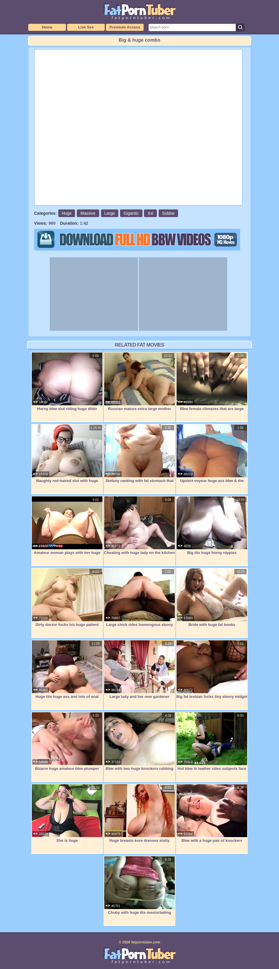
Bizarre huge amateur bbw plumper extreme (67, 744)
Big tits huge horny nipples (212, 525)
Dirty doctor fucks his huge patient (67, 597)
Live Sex (86, 27)
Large (109, 213)
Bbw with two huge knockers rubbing (139, 741)
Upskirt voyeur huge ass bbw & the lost (212, 456)
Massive (87, 213)
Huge (67, 213)
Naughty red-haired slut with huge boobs (67, 456)
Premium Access (124, 27)
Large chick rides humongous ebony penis (139, 600)
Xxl (150, 213)
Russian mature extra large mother (139, 381)
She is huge (67, 813)
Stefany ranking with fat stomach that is (139, 456)
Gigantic (131, 213)
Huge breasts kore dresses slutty (139, 813)
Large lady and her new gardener (139, 669)
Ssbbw (168, 213)
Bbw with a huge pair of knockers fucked (212, 816)
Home (47, 27)
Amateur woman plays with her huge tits (67, 528)
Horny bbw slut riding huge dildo (67, 381)
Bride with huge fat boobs (212, 597)
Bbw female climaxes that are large (212, 381)
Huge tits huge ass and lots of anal (67, 669)
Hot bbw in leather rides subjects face (212, 741)
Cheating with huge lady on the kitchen (139, 525)
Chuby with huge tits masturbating (139, 885)
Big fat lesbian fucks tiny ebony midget (212, 669)
